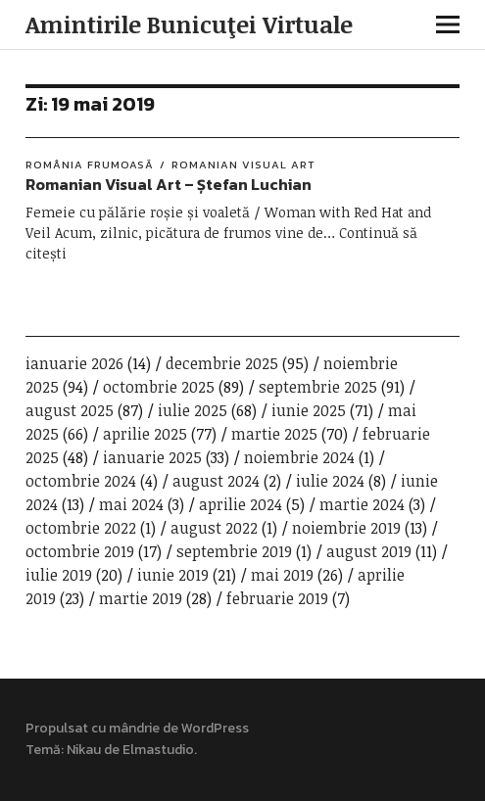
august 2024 (216, 481)
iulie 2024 (330, 481)
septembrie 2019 (234, 551)
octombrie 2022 (80, 528)
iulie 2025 (192, 410)
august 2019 (369, 551)
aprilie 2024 (240, 504)
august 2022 (214, 528)
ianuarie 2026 (74, 363)
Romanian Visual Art (243, 164)
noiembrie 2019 (346, 528)
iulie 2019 (58, 575)
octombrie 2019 (79, 551)
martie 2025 (274, 434)
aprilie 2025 (145, 434)
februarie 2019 (277, 598)
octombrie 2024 (80, 481)
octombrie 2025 (159, 387)
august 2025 (69, 410)
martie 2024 (362, 504)
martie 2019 (140, 598)
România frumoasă (89, 164)
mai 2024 (131, 504)
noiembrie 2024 (299, 457)
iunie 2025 (308, 410)
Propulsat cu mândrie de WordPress (137, 728)
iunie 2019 (173, 575)
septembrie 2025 (318, 387)
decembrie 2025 (222, 363)
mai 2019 (282, 575)
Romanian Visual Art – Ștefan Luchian (168, 184)
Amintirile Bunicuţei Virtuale (189, 24)
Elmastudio (158, 749)
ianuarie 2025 (152, 457)
